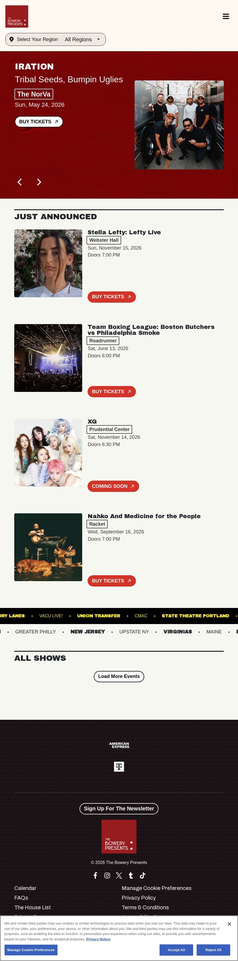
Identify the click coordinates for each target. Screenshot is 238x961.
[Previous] (20, 182)
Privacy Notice (98, 939)
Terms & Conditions (145, 907)
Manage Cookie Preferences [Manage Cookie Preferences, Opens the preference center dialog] (31, 950)
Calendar (25, 888)
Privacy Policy (139, 898)
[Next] (38, 182)
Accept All (176, 950)
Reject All (213, 950)
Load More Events (119, 676)
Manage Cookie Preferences (157, 888)
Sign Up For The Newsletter (119, 808)
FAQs (21, 898)
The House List (32, 907)
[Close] (229, 924)
